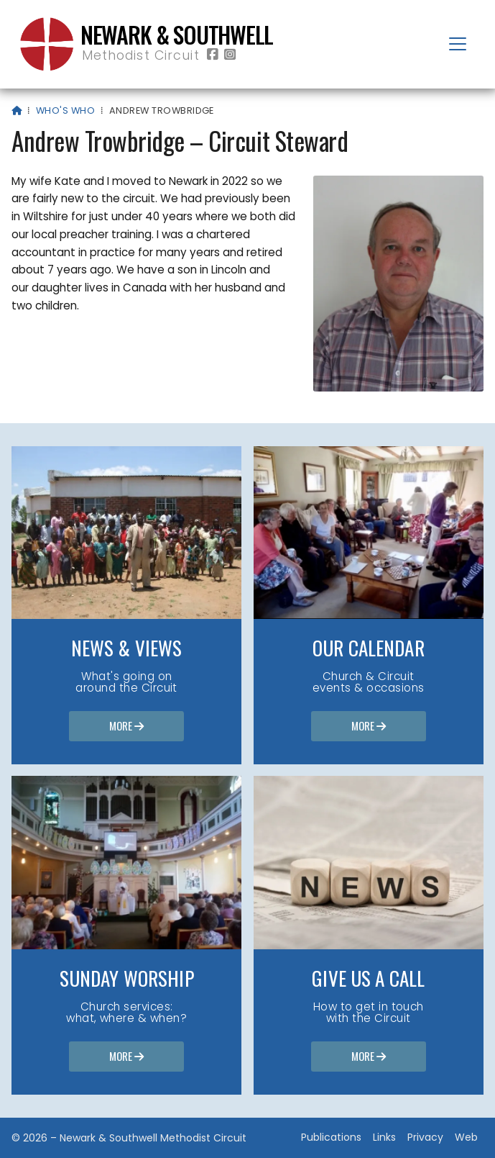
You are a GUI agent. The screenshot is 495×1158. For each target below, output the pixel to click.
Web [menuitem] (466, 1137)
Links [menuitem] (384, 1137)
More (126, 727)
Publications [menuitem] (331, 1137)
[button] (457, 44)
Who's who (65, 110)
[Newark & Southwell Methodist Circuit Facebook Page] (212, 55)
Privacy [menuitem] (425, 1137)
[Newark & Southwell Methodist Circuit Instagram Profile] (230, 55)
